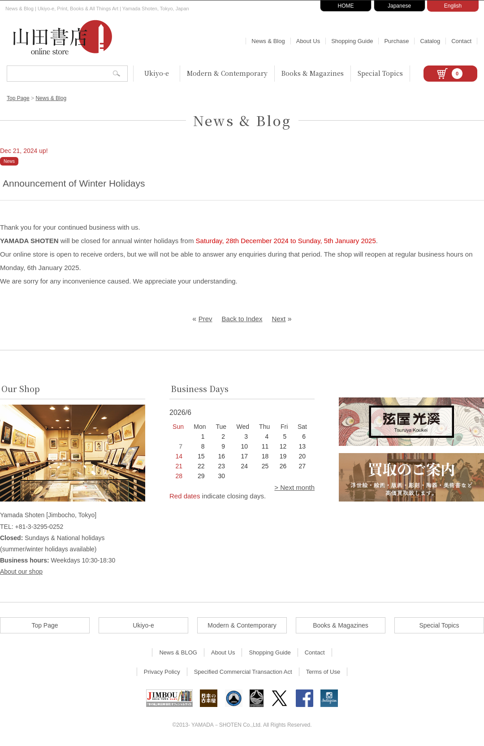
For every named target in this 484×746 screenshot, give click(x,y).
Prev (205, 319)
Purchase (396, 41)
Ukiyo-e (156, 73)
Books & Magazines (312, 73)
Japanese (399, 6)
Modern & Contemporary (227, 73)
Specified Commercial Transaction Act (243, 671)
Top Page (18, 98)
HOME (346, 6)
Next (278, 319)
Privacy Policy (162, 671)
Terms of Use (323, 671)
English (453, 6)
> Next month (294, 487)
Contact (461, 41)
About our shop (21, 571)
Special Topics (380, 73)
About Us (308, 41)
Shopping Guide (352, 41)
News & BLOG (178, 652)
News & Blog (268, 41)
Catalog (430, 41)
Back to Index (242, 319)
